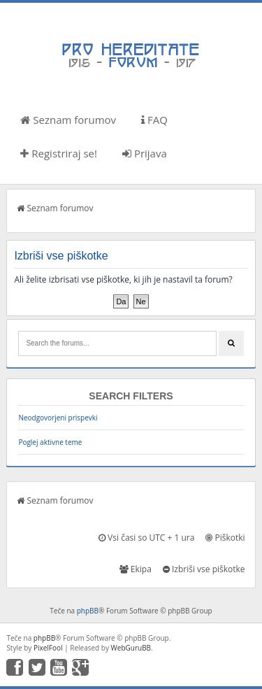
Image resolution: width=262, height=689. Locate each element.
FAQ (154, 120)
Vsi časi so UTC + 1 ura (146, 538)
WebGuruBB (131, 648)
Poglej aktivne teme (50, 442)
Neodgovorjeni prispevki (57, 417)
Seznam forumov (68, 120)
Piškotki (225, 538)
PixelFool (48, 648)
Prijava (144, 153)
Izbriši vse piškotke (204, 569)
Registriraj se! (58, 153)
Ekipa (135, 569)
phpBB (88, 611)
